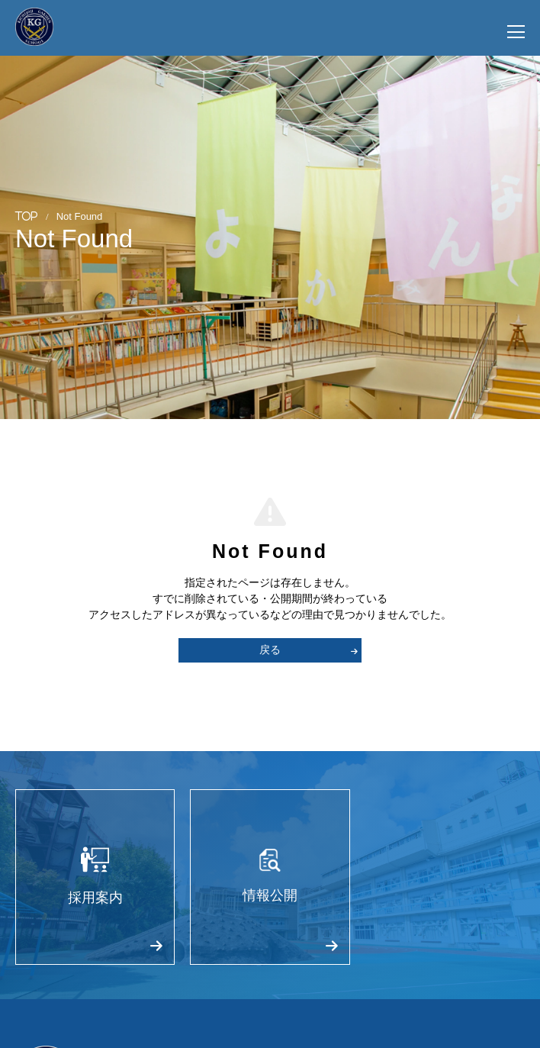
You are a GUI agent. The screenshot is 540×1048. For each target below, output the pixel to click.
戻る (308, 649)
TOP (26, 216)
